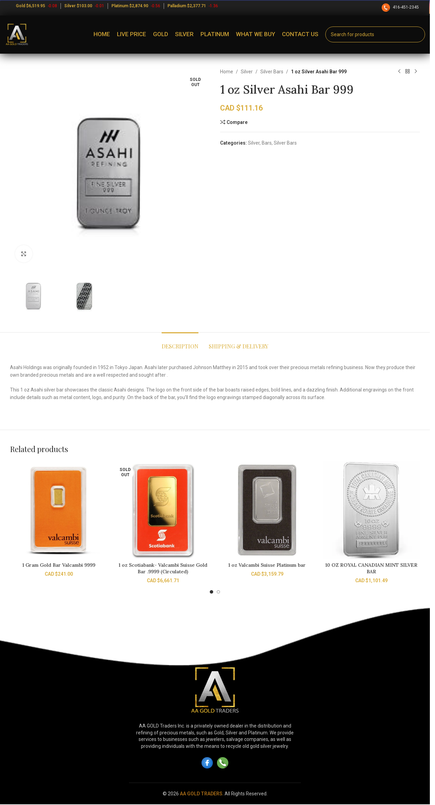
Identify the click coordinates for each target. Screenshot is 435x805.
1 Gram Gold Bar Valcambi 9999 (58, 565)
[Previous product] (399, 71)
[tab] (180, 342)
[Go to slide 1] (211, 592)
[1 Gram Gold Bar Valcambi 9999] (58, 510)
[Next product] (416, 71)
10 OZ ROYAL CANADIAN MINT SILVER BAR (371, 568)
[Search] (375, 34)
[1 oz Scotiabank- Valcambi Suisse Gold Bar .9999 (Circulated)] (162, 510)
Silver (247, 71)
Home (226, 71)
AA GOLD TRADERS (201, 793)
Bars (267, 143)
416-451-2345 (401, 7)
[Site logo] (17, 34)
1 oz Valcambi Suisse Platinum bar (267, 565)
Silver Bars (271, 71)
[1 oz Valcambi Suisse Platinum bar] (267, 510)
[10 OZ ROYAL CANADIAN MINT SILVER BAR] (371, 510)
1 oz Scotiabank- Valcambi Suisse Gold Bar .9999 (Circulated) (163, 568)
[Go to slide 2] (218, 592)
